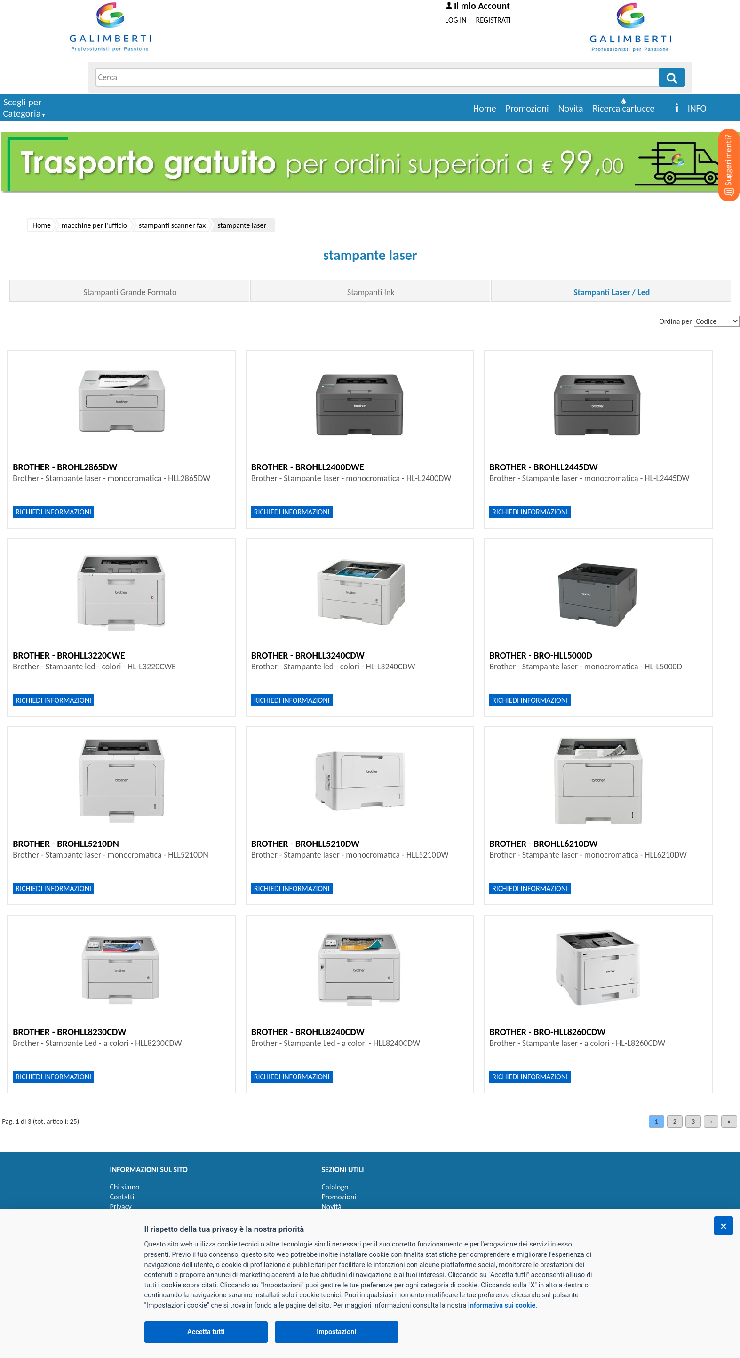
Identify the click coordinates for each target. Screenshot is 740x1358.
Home (484, 108)
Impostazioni (336, 1332)
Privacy (121, 1206)
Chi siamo (125, 1186)
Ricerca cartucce (624, 108)
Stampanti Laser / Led (611, 292)
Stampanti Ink (371, 292)
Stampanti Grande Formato (129, 292)
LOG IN (456, 20)
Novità (570, 108)
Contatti (122, 1196)
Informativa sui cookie (501, 1306)
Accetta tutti (206, 1332)
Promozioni (527, 108)
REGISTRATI (493, 20)
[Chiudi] (723, 1225)
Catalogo (335, 1186)
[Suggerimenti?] (721, 150)
